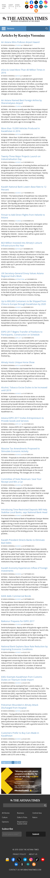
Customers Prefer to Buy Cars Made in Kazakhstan (20, 734)
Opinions (5, 822)
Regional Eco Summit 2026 (22, 823)
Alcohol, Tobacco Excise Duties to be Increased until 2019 (24, 389)
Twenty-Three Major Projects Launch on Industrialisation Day (21, 158)
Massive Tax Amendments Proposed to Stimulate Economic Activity (20, 450)
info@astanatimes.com (30, 870)
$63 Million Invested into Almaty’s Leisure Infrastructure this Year (21, 244)
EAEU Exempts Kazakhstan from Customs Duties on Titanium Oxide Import (21, 678)
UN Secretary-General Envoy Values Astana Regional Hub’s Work (22, 274)
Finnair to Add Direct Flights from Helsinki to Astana (23, 216)
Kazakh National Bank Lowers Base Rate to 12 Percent (23, 188)
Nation (18, 76)
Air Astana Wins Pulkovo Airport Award (20, 42)
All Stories (6, 813)
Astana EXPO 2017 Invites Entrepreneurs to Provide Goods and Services (22, 419)
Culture (4, 817)
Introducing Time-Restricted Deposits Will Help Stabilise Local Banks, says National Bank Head (24, 511)
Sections (10, 29)
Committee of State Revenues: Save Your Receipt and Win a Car (21, 480)
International (20, 279)
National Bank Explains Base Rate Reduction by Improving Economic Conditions (24, 648)
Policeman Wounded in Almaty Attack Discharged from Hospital (19, 706)
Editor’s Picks (22, 817)
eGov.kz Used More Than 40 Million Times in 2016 (23, 71)
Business (18, 162)
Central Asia (37, 813)
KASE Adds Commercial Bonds (16, 596)
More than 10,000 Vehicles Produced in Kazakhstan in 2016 (20, 129)
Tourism (18, 45)
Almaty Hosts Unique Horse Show (17, 362)
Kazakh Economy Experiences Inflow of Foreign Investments (24, 569)
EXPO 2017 (19, 338)
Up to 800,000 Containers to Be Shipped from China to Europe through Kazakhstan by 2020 (23, 302)
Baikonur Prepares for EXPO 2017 (17, 621)
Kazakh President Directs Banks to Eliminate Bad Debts (23, 541)
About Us (33, 854)
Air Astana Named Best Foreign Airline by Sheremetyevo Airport (21, 101)
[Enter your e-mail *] (12, 834)
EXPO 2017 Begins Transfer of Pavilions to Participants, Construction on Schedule (21, 333)
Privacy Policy (19, 854)
